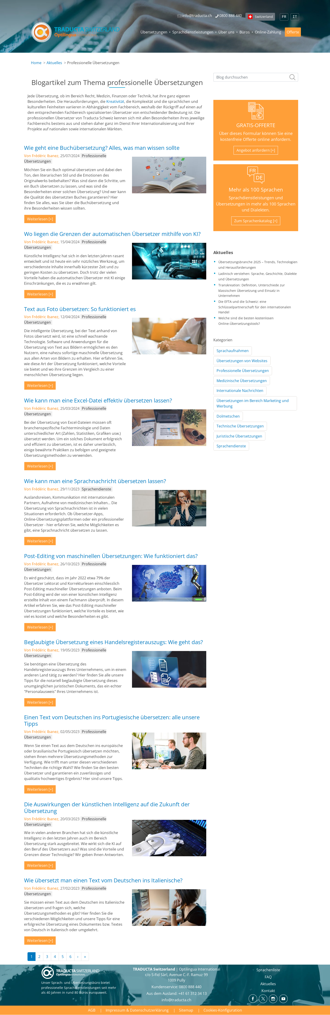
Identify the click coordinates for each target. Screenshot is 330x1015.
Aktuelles (54, 62)
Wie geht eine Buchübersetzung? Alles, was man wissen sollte (101, 147)
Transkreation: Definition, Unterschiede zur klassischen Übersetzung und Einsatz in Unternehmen (251, 290)
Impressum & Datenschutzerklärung (137, 1010)
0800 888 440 (190, 986)
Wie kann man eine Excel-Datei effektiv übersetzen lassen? (98, 400)
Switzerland (264, 16)
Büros (244, 32)
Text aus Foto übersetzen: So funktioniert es (80, 309)
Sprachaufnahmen (233, 350)
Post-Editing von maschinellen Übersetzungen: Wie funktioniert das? (111, 556)
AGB (91, 1010)
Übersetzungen (153, 32)
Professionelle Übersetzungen (243, 370)
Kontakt (268, 990)
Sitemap (186, 1010)
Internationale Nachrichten (240, 390)
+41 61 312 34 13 (192, 993)
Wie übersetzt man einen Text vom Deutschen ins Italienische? (103, 880)
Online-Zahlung (268, 32)
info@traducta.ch (176, 999)
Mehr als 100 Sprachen (256, 189)
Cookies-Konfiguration (223, 1010)
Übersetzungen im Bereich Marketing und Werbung (253, 403)
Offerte (293, 32)
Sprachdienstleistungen (192, 32)
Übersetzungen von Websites (242, 360)
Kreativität (115, 101)
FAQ (268, 976)
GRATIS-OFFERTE (255, 125)
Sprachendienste (231, 446)
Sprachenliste (268, 969)
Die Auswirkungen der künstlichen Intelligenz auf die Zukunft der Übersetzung (107, 807)
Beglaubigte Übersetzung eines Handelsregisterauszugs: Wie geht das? (113, 642)
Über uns (226, 32)
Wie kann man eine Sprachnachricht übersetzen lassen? (95, 481)
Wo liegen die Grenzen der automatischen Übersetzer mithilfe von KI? (112, 234)
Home (36, 62)
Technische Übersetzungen (240, 426)
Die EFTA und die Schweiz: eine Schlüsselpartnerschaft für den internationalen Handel (254, 306)
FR (284, 17)
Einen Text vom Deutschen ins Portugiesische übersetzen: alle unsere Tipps (112, 720)
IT (295, 17)
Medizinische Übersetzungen (242, 380)
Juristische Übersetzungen (239, 436)
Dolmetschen (228, 416)
